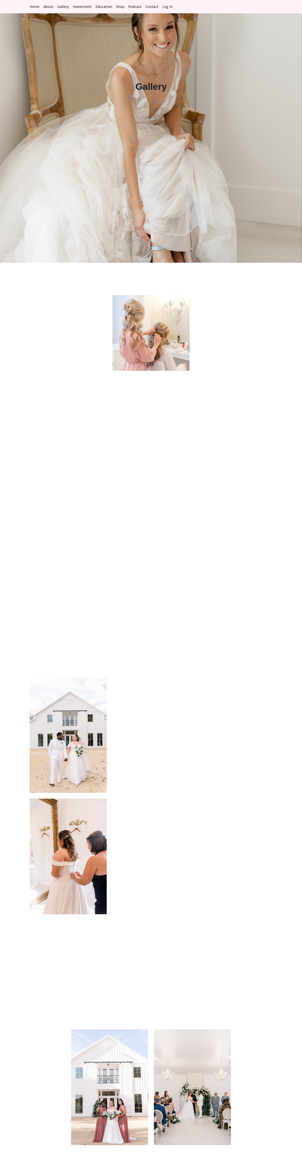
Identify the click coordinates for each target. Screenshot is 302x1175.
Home (34, 6)
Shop (120, 6)
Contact (152, 6)
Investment (82, 6)
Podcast (135, 6)
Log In (167, 6)
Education (104, 6)
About (48, 6)
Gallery (63, 6)
